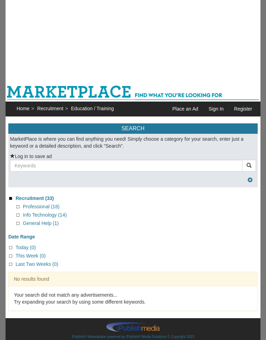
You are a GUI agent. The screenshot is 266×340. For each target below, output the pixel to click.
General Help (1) (41, 223)
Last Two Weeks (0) (37, 264)
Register (243, 109)
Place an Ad (185, 109)
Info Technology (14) (45, 215)
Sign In (216, 109)
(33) (35, 198)
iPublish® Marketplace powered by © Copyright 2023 (133, 327)
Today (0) (26, 247)
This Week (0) (31, 256)
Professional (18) (41, 206)
